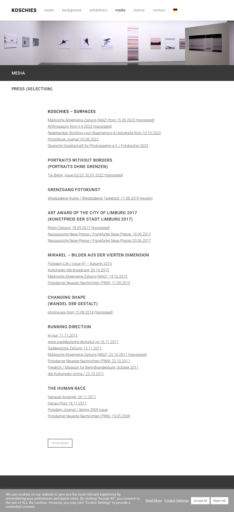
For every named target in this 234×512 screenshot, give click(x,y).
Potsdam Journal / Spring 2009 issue (78, 410)
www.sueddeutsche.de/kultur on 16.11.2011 (83, 342)
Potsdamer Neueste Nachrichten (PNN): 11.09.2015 (89, 283)
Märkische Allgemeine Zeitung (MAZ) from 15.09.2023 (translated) (101, 120)
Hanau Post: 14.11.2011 (67, 403)
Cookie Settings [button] (176, 501)
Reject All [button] (219, 500)
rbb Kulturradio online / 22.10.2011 (76, 374)
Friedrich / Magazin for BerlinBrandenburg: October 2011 (93, 367)
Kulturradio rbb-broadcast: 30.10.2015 (78, 270)
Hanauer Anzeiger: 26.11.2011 (72, 397)
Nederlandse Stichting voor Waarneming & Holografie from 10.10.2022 (104, 133)
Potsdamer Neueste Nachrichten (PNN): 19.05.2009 (89, 416)
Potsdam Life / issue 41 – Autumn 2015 (80, 263)
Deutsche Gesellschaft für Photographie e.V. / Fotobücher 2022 (98, 146)
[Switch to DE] (175, 10)
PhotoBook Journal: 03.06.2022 (73, 139)
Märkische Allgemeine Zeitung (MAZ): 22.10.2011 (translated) (97, 354)
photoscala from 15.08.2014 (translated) (80, 312)
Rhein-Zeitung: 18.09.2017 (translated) (79, 228)
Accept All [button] (200, 500)
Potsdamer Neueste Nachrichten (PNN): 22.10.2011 (89, 361)
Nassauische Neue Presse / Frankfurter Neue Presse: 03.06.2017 (99, 240)
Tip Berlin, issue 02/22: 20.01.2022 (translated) (85, 175)
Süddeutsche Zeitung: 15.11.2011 (75, 348)
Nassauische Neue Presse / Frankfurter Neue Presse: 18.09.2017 (99, 234)
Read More (154, 501)
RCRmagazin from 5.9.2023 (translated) (80, 126)
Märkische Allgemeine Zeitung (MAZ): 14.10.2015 (87, 276)
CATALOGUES (60, 443)
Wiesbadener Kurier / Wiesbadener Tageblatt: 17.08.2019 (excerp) (100, 198)
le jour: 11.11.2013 (62, 335)
